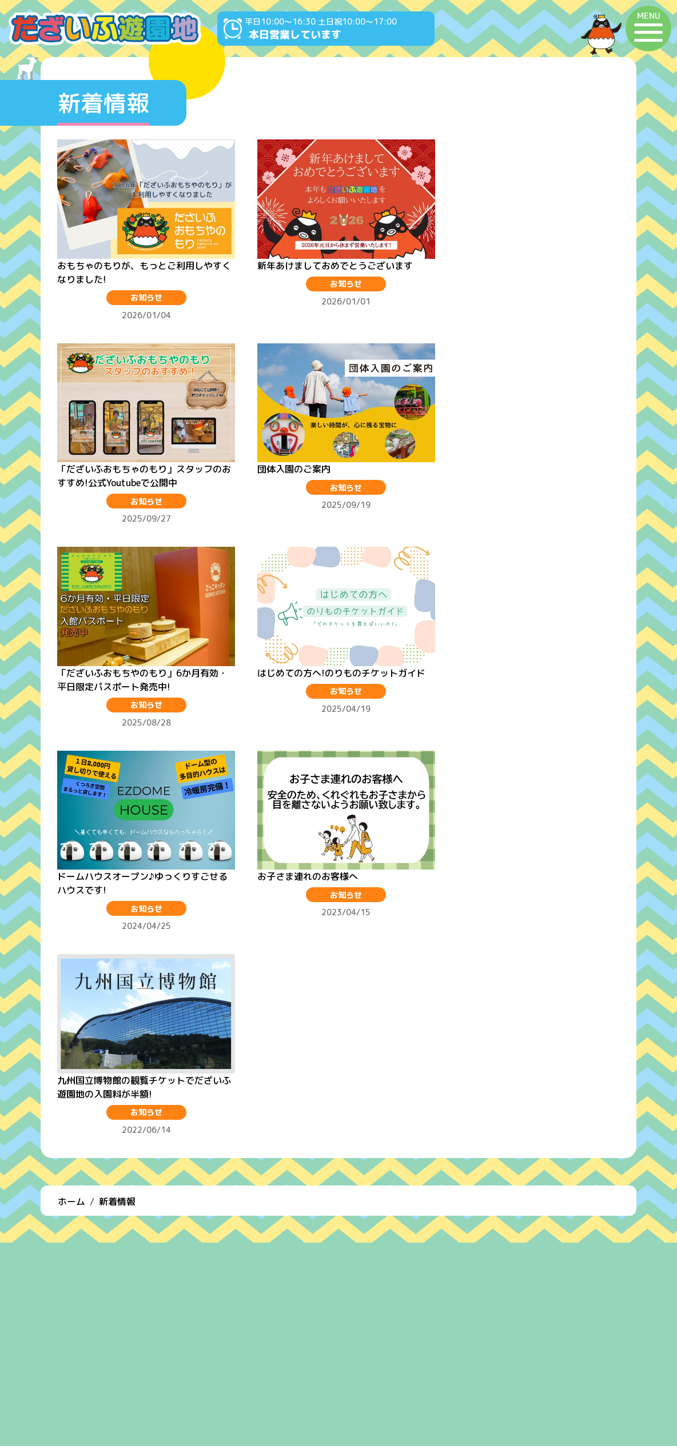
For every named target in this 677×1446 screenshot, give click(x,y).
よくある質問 (338, 1371)
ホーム (71, 784)
